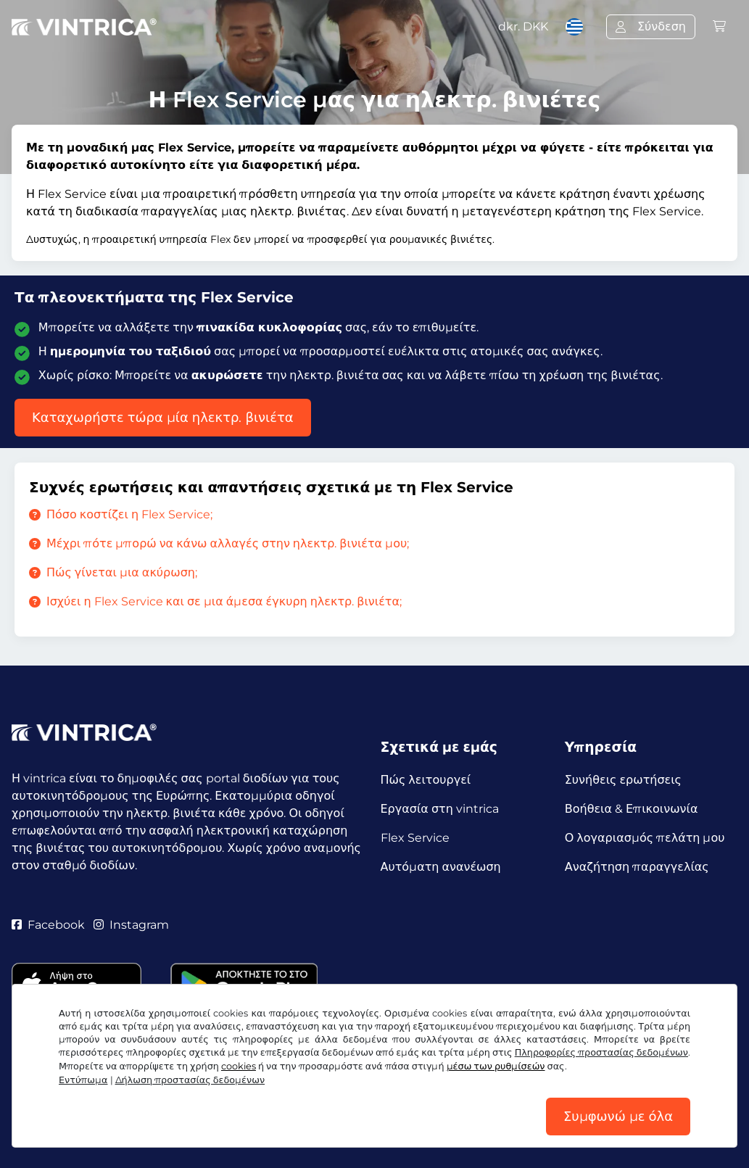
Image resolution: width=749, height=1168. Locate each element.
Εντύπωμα (83, 1079)
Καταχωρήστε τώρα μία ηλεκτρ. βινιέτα (163, 418)
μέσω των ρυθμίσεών (496, 1066)
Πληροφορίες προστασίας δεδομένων (601, 1052)
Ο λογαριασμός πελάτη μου (645, 838)
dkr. (523, 26)
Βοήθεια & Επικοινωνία (631, 809)
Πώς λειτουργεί (426, 780)
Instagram (131, 925)
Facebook (48, 925)
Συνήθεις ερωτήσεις (623, 780)
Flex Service (415, 838)
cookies (238, 1066)
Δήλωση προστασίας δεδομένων (190, 1079)
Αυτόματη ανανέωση (441, 867)
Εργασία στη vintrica (440, 809)
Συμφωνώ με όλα (618, 1116)
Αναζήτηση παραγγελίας (637, 867)
